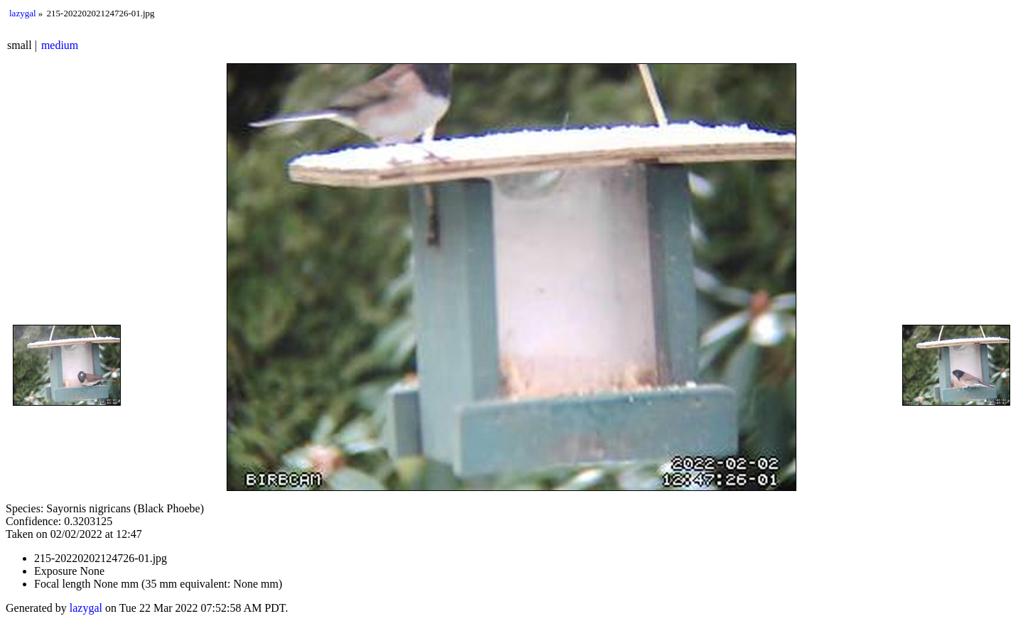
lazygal (22, 13)
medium (59, 45)
